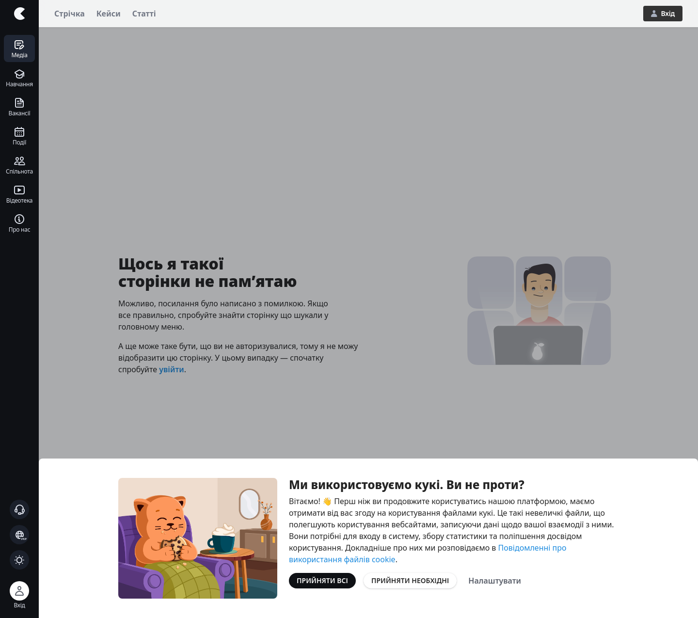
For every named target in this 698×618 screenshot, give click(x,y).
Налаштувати (494, 580)
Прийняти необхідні (410, 580)
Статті (144, 13)
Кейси (108, 13)
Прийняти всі (322, 580)
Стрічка (69, 13)
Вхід (663, 13)
